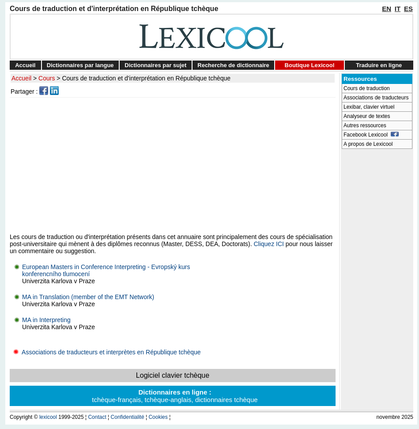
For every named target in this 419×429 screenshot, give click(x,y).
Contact (97, 417)
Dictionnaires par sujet (155, 65)
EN (386, 8)
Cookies (157, 417)
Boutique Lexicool (310, 65)
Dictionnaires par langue (80, 65)
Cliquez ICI (268, 243)
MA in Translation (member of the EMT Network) (88, 296)
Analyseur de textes (367, 116)
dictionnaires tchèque (226, 399)
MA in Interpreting (46, 319)
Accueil (25, 65)
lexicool (48, 417)
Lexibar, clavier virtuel (369, 107)
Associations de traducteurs (376, 98)
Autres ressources (365, 125)
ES (408, 8)
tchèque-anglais (168, 399)
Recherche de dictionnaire (233, 65)
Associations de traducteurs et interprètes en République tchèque (105, 352)
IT (397, 8)
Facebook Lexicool (371, 135)
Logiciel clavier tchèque (172, 375)
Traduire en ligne (379, 65)
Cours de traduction (367, 88)
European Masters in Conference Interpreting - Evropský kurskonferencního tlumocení (106, 270)
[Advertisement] (174, 165)
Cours (46, 78)
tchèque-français (116, 399)
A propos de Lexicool (368, 144)
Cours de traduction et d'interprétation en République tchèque (146, 78)
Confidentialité (127, 417)
